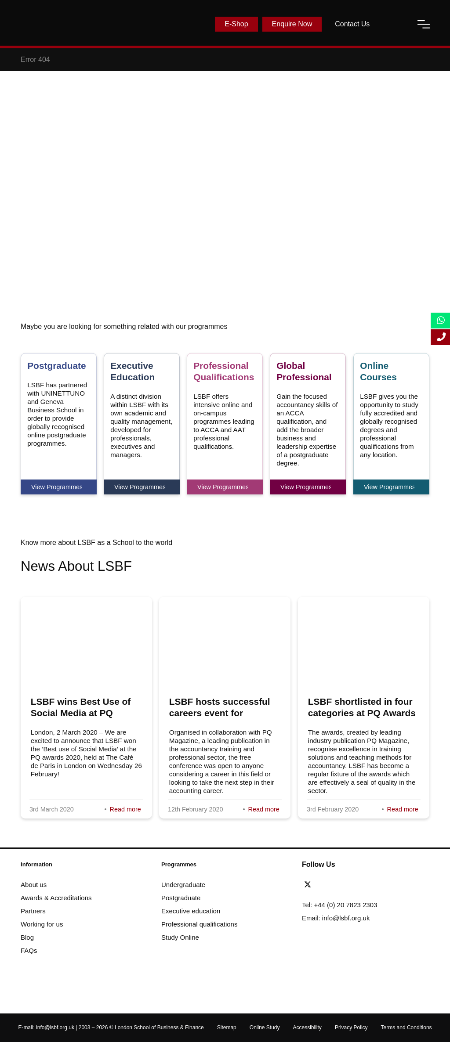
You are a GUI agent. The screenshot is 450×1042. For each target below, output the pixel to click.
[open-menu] (423, 24)
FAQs (29, 950)
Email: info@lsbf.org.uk (336, 918)
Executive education (190, 911)
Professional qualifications (199, 924)
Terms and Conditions (406, 1027)
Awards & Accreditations (56, 897)
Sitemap (226, 1027)
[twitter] (310, 884)
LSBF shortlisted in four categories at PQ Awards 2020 (362, 712)
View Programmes (56, 486)
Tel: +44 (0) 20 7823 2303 (339, 905)
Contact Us (352, 24)
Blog (27, 937)
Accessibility (307, 1027)
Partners (33, 911)
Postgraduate (180, 897)
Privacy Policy (351, 1027)
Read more (125, 809)
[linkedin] (335, 884)
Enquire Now (292, 24)
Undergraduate (183, 884)
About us (34, 884)
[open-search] (393, 24)
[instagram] (357, 884)
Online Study (265, 1027)
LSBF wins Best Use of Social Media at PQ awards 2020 (81, 712)
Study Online (180, 937)
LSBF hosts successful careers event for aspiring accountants (219, 712)
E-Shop (236, 24)
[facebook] (323, 884)
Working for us (42, 924)
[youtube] (348, 884)
